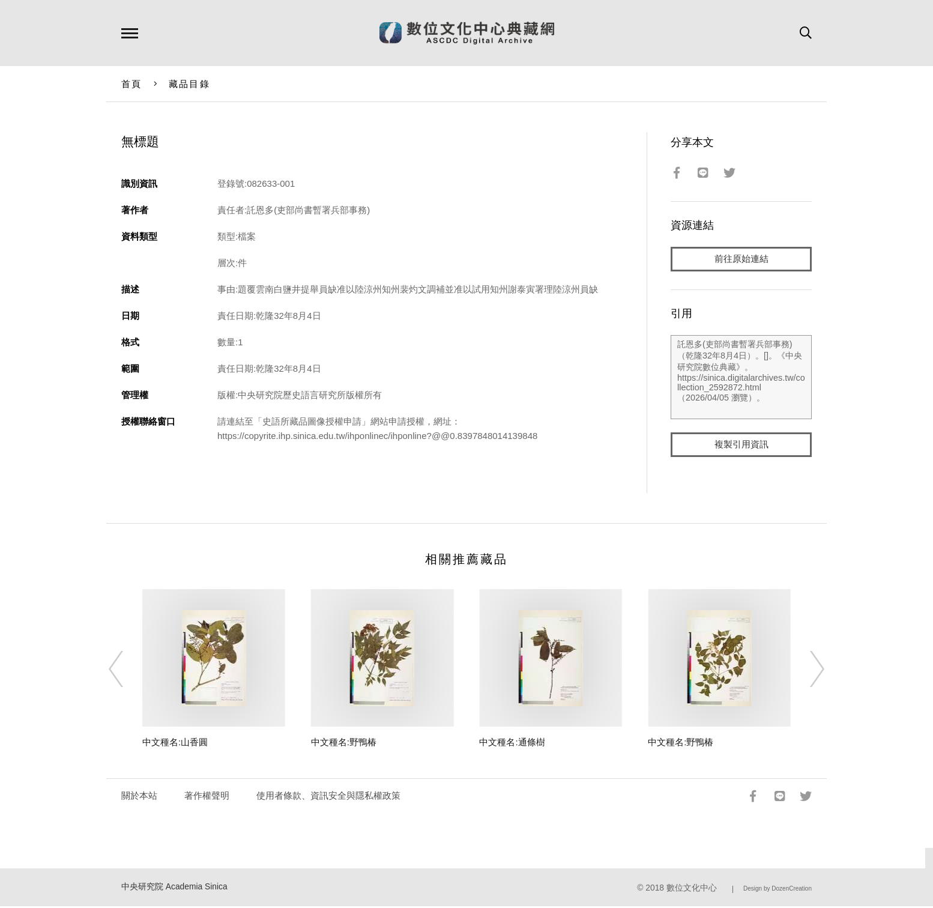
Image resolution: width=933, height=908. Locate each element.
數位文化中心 (691, 889)
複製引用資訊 (741, 445)
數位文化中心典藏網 (466, 33)
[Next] (806, 670)
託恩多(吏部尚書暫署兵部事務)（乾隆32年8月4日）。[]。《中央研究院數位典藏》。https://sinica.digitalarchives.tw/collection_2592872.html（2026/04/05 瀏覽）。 (741, 378)
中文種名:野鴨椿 (343, 743)
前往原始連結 (741, 259)
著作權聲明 (206, 796)
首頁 (131, 84)
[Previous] (127, 670)
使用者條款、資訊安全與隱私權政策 (328, 796)
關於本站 (139, 796)
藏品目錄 (189, 84)
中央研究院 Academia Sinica (174, 887)
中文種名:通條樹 (512, 743)
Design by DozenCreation (777, 889)
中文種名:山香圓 (175, 743)
